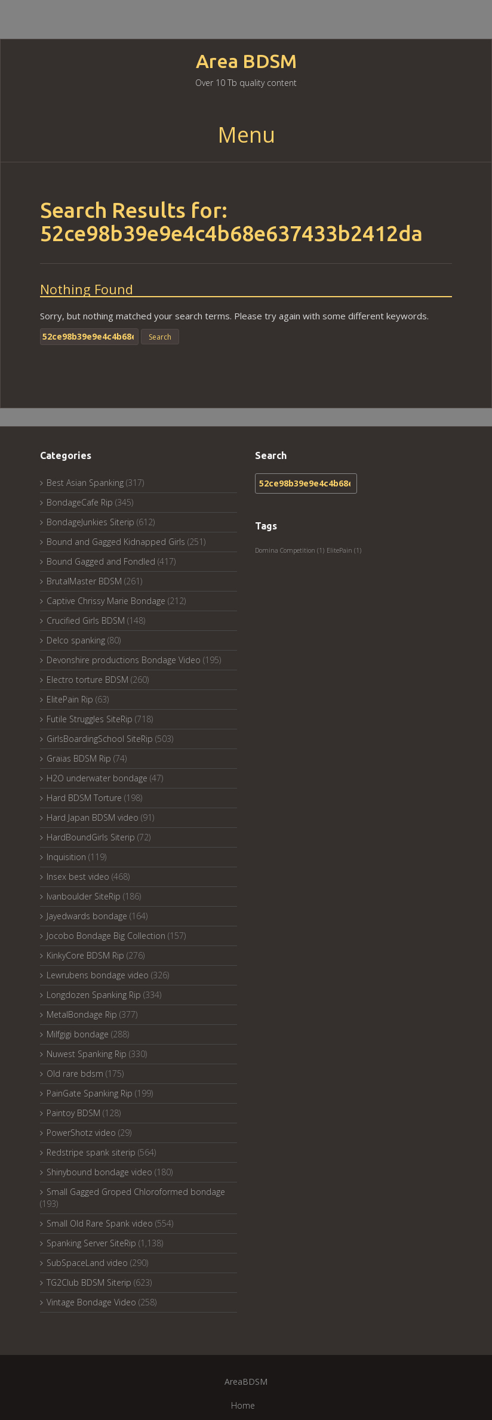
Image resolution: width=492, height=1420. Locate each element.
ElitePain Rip (70, 699)
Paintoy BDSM (73, 1113)
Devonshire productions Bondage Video (124, 660)
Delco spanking (76, 640)
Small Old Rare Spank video (100, 1223)
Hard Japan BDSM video (93, 817)
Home (243, 1405)
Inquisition (66, 857)
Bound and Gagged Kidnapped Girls (116, 541)
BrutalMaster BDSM (84, 581)
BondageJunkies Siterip (90, 522)
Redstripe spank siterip (91, 1152)
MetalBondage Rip (82, 1014)
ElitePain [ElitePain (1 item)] (344, 550)
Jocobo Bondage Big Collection (106, 935)
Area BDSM (246, 61)
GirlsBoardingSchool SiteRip (100, 738)
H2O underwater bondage (97, 778)
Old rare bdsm (75, 1073)
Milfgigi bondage (78, 1034)
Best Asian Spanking (85, 482)
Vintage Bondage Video (91, 1302)
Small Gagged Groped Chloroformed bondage (136, 1191)
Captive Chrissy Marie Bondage (106, 600)
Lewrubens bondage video (98, 975)
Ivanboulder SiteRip (84, 896)
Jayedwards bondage (87, 916)
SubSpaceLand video (87, 1262)
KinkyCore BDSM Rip (85, 955)
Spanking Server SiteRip (91, 1243)
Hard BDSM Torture (84, 797)
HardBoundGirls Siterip (91, 837)
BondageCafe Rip (80, 502)
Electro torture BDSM (87, 679)
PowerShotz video (81, 1132)
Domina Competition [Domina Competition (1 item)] (289, 550)
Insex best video (78, 876)
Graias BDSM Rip (79, 758)
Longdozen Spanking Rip (94, 994)
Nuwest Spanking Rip (87, 1053)
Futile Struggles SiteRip (90, 719)
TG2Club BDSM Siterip (89, 1282)
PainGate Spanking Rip (90, 1093)
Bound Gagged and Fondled (101, 561)
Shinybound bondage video (99, 1172)
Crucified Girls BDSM (86, 620)
